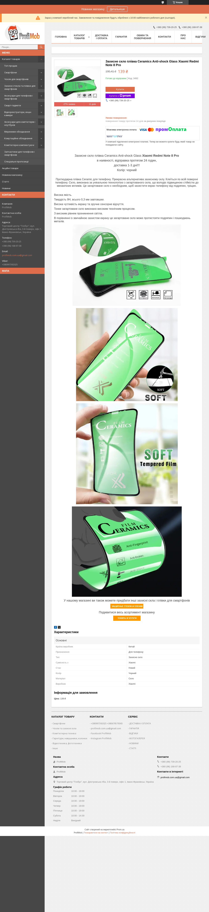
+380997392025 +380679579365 (107, 723)
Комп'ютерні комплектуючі (19, 145)
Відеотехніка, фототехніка (67, 743)
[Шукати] (41, 47)
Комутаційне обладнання (18, 138)
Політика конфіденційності (122, 833)
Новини (6, 188)
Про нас (183, 37)
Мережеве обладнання (17, 131)
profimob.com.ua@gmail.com (17, 255)
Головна (61, 36)
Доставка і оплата (101, 37)
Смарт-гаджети (12, 105)
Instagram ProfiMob (101, 738)
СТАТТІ (132, 748)
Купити (120, 89)
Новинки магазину (12, 174)
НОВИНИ (133, 743)
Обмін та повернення (142, 37)
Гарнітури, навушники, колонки (70, 738)
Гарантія (121, 36)
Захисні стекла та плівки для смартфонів (19, 87)
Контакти (164, 36)
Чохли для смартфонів (16, 79)
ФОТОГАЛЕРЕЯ (137, 738)
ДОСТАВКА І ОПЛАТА (140, 723)
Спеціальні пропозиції (16, 161)
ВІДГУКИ (133, 733)
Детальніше (117, 9)
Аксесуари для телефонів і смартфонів (18, 97)
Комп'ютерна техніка (64, 733)
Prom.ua (120, 829)
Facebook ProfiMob (101, 733)
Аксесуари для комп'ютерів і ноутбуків (19, 123)
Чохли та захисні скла (64, 728)
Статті (5, 181)
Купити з (120, 95)
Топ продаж (10, 65)
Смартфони (10, 72)
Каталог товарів (11, 59)
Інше (55, 748)
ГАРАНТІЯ (134, 728)
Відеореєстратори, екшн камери (17, 114)
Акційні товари (10, 168)
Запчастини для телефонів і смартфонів (19, 153)
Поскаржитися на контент (96, 833)
